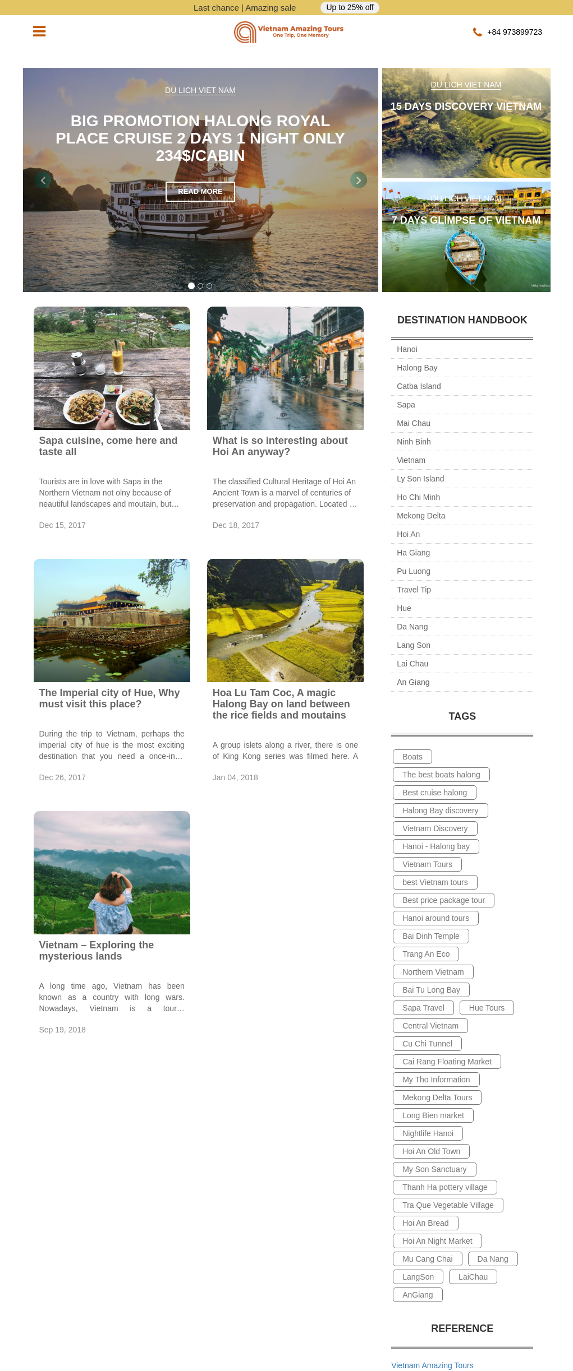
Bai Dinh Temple (431, 936)
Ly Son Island (420, 478)
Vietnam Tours (427, 864)
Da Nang (412, 626)
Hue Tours (487, 1007)
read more (200, 191)
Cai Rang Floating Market (447, 1061)
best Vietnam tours (434, 882)
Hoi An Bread (425, 1223)
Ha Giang (413, 552)
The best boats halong (441, 774)
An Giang (413, 682)
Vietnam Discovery (434, 828)
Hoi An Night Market (437, 1240)
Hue (404, 608)
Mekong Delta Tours (437, 1097)
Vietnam (411, 460)
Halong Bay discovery (440, 810)
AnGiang (417, 1294)
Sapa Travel (423, 1007)
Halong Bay (417, 367)
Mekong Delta (421, 515)
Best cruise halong (434, 792)
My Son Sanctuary (434, 1169)
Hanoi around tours (435, 918)
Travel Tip (414, 589)
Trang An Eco (426, 953)
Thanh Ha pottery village (445, 1187)
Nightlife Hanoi (427, 1133)
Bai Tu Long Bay (431, 989)
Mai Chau (413, 423)
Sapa (406, 404)
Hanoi (407, 349)
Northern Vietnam (433, 971)
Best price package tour (443, 900)
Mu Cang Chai (427, 1258)
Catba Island (419, 386)
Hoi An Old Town (431, 1151)
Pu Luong (413, 571)
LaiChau (473, 1276)
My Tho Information (436, 1079)
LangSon (418, 1276)
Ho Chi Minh (418, 497)
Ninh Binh (414, 441)
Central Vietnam (430, 1025)
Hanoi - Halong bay (436, 846)
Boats (412, 756)
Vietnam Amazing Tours (432, 1365)
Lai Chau (412, 663)
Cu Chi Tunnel (427, 1043)
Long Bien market (433, 1115)
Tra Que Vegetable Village (448, 1205)
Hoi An (408, 534)
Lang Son (413, 645)
